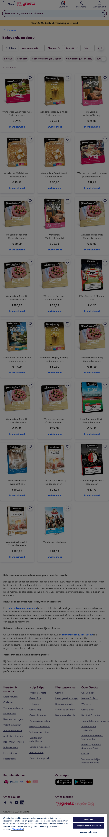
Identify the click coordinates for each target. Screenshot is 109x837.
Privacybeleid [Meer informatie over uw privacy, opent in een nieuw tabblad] (17, 829)
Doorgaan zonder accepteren (88, 826)
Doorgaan (88, 820)
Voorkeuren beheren (88, 832)
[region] (53, 825)
